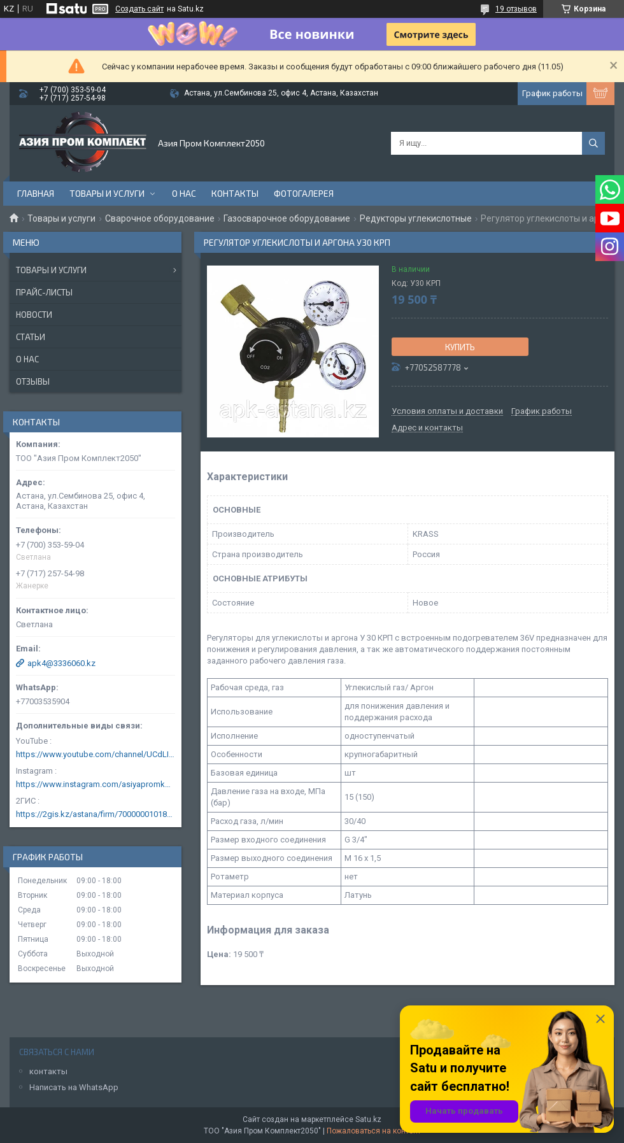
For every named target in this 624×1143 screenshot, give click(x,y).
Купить (460, 347)
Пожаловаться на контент (374, 1130)
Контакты (235, 193)
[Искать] (593, 143)
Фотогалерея (304, 193)
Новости (34, 314)
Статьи (30, 337)
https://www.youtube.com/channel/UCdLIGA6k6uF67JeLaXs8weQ (95, 754)
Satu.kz (368, 1119)
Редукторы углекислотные (416, 218)
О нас (184, 193)
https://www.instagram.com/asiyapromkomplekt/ (95, 784)
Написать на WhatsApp (73, 1087)
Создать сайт (139, 8)
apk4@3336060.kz (61, 663)
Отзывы (33, 381)
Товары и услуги (107, 193)
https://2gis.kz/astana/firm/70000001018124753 (95, 814)
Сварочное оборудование (160, 218)
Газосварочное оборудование (286, 218)
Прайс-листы (44, 292)
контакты (48, 1071)
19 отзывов (516, 8)
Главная (35, 193)
